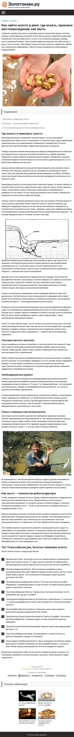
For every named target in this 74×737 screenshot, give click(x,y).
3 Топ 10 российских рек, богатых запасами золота (23, 128)
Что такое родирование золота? (27, 704)
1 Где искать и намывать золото (15, 119)
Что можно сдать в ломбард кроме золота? (45, 723)
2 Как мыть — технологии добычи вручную (19, 123)
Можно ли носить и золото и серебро (45, 704)
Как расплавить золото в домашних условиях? (27, 722)
